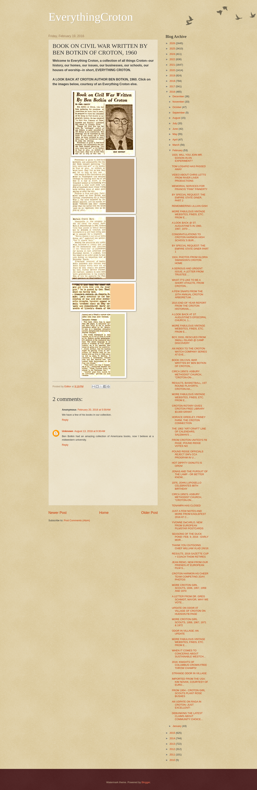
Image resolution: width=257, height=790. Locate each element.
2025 (173, 48)
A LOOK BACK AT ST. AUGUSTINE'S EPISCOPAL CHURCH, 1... (189, 317)
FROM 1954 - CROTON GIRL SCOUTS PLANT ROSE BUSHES (188, 693)
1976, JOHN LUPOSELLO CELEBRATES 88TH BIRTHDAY (186, 485)
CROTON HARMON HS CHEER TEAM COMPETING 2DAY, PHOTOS (190, 576)
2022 (173, 59)
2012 (173, 749)
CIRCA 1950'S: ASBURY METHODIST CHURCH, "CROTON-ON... (187, 497)
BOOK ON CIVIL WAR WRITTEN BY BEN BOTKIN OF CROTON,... (189, 363)
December (178, 96)
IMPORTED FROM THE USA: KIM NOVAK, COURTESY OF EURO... (190, 681)
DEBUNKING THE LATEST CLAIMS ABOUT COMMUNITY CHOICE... (187, 716)
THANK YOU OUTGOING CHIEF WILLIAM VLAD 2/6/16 (190, 547)
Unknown (67, 431)
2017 (173, 86)
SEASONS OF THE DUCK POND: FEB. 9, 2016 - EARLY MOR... (190, 536)
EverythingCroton (90, 16)
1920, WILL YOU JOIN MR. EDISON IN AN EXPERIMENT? (187, 157)
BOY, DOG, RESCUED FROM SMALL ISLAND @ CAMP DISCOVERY (189, 340)
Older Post (149, 513)
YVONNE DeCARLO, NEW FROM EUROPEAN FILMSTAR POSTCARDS (187, 525)
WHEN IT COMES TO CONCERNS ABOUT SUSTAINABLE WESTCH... (189, 653)
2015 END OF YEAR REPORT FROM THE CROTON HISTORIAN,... (189, 305)
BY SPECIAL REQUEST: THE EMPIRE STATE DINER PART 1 (190, 248)
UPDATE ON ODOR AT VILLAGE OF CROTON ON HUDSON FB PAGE (188, 610)
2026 (173, 43)
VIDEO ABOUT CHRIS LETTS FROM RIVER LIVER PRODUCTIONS (189, 177)
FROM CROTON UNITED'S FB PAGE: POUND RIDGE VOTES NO (189, 442)
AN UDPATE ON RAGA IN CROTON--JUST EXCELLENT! (186, 704)
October (177, 107)
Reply (65, 419)
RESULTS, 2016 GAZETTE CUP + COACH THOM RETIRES (190, 555)
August (176, 117)
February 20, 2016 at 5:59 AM (94, 409)
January (177, 726)
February (177, 150)
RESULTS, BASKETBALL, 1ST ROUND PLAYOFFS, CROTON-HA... (189, 385)
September (179, 112)
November (178, 101)
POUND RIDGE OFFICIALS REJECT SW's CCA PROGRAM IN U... (187, 454)
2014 (173, 738)
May (175, 134)
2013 (173, 743)
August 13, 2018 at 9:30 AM (89, 431)
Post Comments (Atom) (77, 520)
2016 (173, 91)
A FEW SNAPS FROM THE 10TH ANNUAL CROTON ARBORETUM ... (187, 294)
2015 (173, 732)
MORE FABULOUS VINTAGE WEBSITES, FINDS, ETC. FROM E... (188, 214)
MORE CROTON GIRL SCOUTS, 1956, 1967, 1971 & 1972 (189, 622)
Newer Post (57, 513)
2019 (173, 75)
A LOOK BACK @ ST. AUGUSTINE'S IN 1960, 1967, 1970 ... (187, 225)
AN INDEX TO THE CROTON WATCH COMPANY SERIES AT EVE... (189, 351)
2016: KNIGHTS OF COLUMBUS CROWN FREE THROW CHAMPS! (189, 665)
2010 (173, 760)
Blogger (146, 782)
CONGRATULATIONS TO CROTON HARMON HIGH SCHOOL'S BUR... (188, 237)
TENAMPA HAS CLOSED (186, 505)
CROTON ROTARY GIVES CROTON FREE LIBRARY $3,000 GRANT (188, 408)
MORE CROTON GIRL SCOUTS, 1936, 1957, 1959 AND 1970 (189, 588)
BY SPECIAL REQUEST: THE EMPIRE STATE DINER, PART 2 (188, 197)
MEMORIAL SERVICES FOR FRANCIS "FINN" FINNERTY (189, 187)
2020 (173, 70)
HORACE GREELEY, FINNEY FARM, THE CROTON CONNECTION (188, 420)
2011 (173, 754)
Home (104, 513)
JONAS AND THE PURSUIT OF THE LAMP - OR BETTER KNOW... (190, 474)
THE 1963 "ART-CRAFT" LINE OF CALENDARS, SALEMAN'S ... (189, 431)
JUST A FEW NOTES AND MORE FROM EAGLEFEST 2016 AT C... (189, 514)
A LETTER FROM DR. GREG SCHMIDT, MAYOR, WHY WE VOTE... (190, 599)
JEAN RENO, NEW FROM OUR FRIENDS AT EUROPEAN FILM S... (190, 565)
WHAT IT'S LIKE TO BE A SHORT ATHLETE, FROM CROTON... (188, 283)
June (175, 128)
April (175, 139)
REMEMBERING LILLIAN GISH (189, 205)
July (175, 123)
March (176, 144)
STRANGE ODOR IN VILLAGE (189, 673)
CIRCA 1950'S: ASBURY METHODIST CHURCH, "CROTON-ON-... (187, 374)
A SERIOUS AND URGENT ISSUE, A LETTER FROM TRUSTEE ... (187, 271)
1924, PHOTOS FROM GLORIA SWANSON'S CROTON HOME (190, 260)
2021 (173, 64)
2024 (173, 54)
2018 (173, 80)
